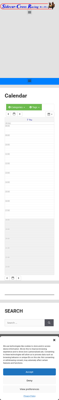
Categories (16, 107)
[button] (54, 340)
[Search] (49, 322)
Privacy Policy (30, 396)
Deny (29, 380)
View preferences (29, 389)
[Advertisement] (29, 47)
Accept (29, 371)
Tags (34, 107)
